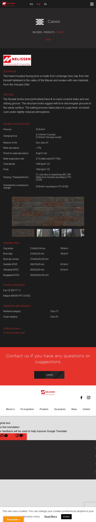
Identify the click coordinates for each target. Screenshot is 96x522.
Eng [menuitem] (38, 4)
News (74, 409)
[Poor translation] (19, 436)
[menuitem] (31, 4)
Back (48, 39)
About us (10, 409)
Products (44, 409)
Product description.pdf (14, 332)
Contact (86, 409)
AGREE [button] (66, 516)
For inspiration (27, 409)
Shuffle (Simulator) (11, 328)
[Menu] (92, 4)
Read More (50, 516)
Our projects (60, 409)
